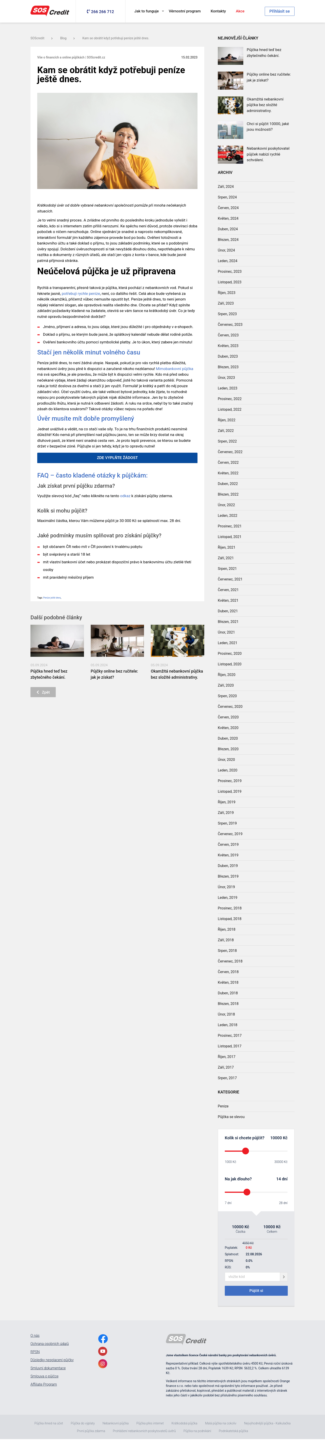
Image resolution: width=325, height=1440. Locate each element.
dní (285, 1179)
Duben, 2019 (228, 866)
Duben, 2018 (228, 993)
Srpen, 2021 (227, 568)
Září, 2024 (226, 186)
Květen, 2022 (228, 473)
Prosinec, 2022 (229, 399)
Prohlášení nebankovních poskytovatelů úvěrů (144, 1431)
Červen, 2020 (228, 717)
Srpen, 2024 (227, 197)
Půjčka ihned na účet (49, 1424)
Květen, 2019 (228, 855)
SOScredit (41, 38)
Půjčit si (256, 1291)
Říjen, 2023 (226, 293)
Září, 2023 (226, 303)
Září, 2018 (226, 940)
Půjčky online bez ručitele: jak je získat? (269, 77)
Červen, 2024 (228, 208)
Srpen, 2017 (227, 1078)
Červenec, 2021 (230, 579)
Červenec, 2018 (230, 961)
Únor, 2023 (226, 377)
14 (278, 1179)
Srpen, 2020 (227, 696)
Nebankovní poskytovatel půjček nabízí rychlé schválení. (268, 154)
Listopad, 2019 (229, 791)
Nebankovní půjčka (115, 1424)
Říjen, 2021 (226, 547)
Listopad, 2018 (229, 919)
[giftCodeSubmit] (284, 1276)
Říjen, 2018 (226, 929)
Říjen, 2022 (226, 420)
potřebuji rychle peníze (81, 293)
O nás (34, 1336)
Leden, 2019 (227, 897)
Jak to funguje (146, 11)
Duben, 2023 (228, 356)
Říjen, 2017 (226, 1057)
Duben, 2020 (228, 738)
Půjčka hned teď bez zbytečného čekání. (264, 52)
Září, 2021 (226, 558)
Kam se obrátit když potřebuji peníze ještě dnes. (115, 38)
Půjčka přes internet (150, 1424)
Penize (223, 1106)
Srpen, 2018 (227, 950)
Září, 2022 (226, 431)
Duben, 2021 (228, 611)
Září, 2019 (226, 813)
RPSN (35, 1353)
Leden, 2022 (227, 515)
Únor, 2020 (226, 759)
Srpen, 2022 (227, 441)
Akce (240, 11)
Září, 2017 (226, 1067)
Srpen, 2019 (227, 823)
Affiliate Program (43, 1385)
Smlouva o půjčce (44, 1377)
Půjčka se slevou (231, 1117)
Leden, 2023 (227, 388)
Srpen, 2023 (227, 314)
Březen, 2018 (228, 1004)
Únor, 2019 (226, 887)
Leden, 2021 (227, 643)
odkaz (125, 496)
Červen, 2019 (228, 844)
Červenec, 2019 (230, 834)
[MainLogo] (50, 11)
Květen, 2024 (228, 218)
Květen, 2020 (228, 728)
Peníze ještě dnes (52, 598)
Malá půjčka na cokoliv (220, 1424)
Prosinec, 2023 (229, 271)
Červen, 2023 (228, 335)
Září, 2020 (226, 685)
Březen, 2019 (228, 876)
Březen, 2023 (228, 367)
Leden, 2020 (227, 770)
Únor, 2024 (226, 250)
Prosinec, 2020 (229, 653)
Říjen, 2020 (226, 675)
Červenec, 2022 (230, 452)
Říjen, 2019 (226, 802)
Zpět (44, 692)
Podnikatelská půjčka (233, 1431)
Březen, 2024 (228, 240)
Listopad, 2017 (229, 1046)
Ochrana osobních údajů (49, 1345)
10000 (276, 1137)
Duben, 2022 (228, 484)
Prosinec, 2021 (229, 526)
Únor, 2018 (226, 1014)
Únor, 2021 (226, 632)
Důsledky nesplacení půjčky (52, 1361)
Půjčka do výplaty (83, 1424)
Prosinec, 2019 (229, 781)
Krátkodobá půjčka (184, 1424)
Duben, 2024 (228, 229)
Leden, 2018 (227, 1025)
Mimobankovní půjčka (174, 368)
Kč (285, 1137)
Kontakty (218, 11)
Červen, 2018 (228, 972)
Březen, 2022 (228, 494)
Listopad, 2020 (229, 664)
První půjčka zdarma (91, 1431)
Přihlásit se (279, 11)
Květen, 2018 (228, 982)
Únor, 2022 (226, 505)
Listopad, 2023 (229, 282)
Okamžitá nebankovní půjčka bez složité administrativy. (265, 105)
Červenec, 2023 (230, 324)
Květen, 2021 (228, 600)
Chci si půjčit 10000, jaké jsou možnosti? (268, 126)
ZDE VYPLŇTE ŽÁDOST (117, 458)
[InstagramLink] (102, 1364)
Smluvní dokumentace (48, 1369)
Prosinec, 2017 (229, 1035)
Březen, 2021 (228, 622)
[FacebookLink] (103, 1339)
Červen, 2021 (228, 590)
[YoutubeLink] (102, 1352)
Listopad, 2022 (229, 409)
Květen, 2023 (228, 346)
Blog (67, 38)
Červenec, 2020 (230, 706)
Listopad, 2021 (229, 537)
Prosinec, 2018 (229, 908)
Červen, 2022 (228, 462)
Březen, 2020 (228, 749)
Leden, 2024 (227, 261)
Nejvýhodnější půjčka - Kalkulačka (267, 1424)
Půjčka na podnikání (197, 1431)
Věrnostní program (185, 11)
